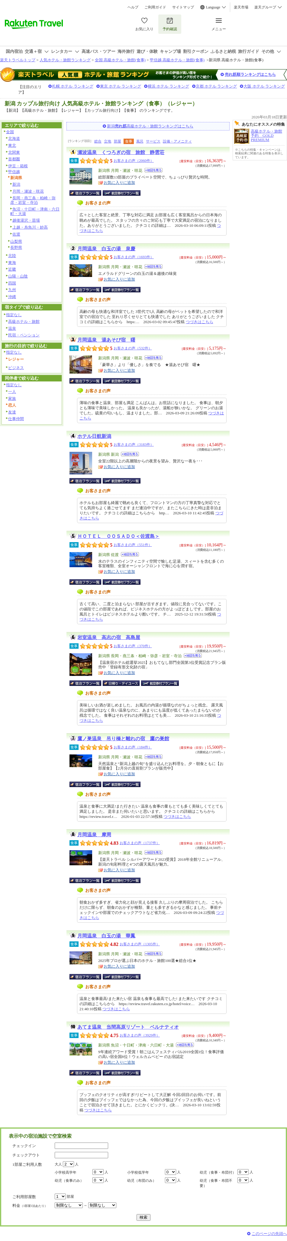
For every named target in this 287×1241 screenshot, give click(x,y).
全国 (10, 132)
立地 (107, 141)
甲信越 (14, 171)
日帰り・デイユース (121, 683)
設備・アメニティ (177, 141)
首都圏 (14, 159)
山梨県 (16, 241)
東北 (12, 145)
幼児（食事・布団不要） (216, 1183)
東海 (12, 262)
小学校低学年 (138, 1172)
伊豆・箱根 (18, 166)
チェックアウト (26, 1155)
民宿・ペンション (24, 335)
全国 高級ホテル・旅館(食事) (120, 60)
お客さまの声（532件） (133, 348)
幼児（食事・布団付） (218, 1172)
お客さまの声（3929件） (140, 1035)
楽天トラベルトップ (17, 60)
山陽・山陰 (18, 276)
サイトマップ (183, 7)
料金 (29, 1205)
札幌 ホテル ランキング (72, 86)
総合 (98, 141)
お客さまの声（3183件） (134, 444)
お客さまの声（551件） (133, 545)
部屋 (117, 141)
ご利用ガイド (155, 7)
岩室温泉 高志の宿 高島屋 (108, 637)
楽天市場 (241, 7)
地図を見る (153, 170)
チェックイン (24, 1145)
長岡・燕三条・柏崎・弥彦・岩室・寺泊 (33, 200)
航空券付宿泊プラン (121, 193)
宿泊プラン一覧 (88, 193)
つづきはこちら (199, 322)
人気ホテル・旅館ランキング (65, 60)
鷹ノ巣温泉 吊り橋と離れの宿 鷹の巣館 (123, 738)
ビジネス (16, 367)
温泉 (12, 328)
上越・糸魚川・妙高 (30, 227)
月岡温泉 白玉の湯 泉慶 (106, 248)
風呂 (140, 141)
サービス (153, 141)
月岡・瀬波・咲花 (28, 191)
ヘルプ (132, 7)
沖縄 (12, 296)
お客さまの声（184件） (133, 747)
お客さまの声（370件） (133, 646)
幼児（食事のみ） (69, 1180)
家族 (12, 398)
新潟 (16, 184)
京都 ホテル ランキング (216, 86)
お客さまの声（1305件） (140, 944)
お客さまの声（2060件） (134, 161)
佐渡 (16, 234)
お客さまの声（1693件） (134, 257)
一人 (12, 391)
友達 (12, 412)
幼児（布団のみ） (141, 1180)
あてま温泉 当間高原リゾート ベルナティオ (128, 1027)
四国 (12, 283)
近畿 (12, 269)
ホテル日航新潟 (94, 436)
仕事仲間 (16, 418)
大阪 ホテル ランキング (264, 86)
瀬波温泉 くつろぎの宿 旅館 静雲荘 (120, 152)
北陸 (12, 255)
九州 (12, 290)
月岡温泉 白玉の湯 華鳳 (106, 935)
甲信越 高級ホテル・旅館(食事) (177, 60)
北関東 (14, 152)
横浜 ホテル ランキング (168, 86)
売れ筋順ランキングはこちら (250, 74)
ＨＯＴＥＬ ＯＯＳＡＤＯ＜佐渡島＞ (118, 536)
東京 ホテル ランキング (120, 86)
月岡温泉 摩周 (94, 834)
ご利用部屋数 (24, 1196)
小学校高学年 (65, 1172)
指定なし (14, 315)
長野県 (16, 247)
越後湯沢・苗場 (26, 220)
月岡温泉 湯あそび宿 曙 (106, 339)
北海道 (14, 138)
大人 (58, 1164)
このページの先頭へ (269, 1233)
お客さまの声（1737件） (140, 843)
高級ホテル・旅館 (24, 321)
